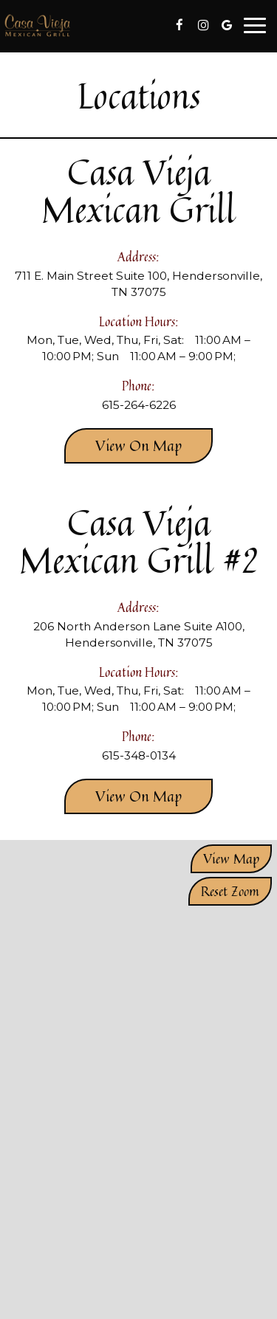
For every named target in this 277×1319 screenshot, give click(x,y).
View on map (123, 449)
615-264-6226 (139, 405)
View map (231, 858)
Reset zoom (230, 891)
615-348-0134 (139, 755)
